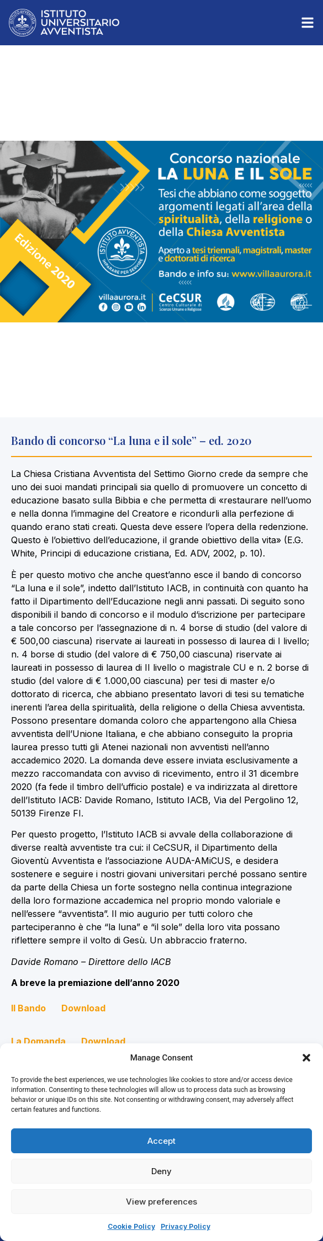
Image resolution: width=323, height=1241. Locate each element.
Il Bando (28, 1008)
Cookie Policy (131, 1226)
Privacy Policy (185, 1226)
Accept (161, 1141)
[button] (306, 1057)
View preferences (161, 1201)
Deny (161, 1171)
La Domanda (38, 1041)
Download (83, 1008)
